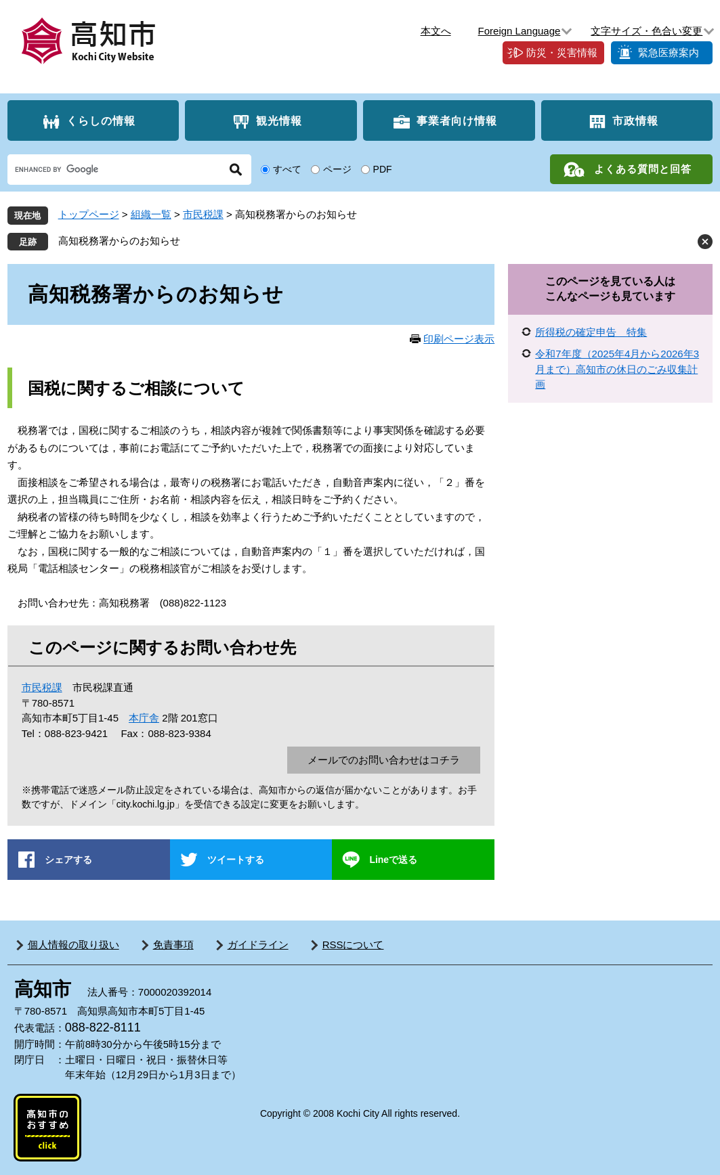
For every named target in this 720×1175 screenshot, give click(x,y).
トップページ (88, 214)
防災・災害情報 (561, 52)
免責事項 (173, 944)
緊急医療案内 (668, 52)
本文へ (436, 31)
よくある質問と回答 (643, 169)
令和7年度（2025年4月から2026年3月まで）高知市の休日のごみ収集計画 (617, 369)
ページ (337, 169)
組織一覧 (151, 214)
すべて (287, 169)
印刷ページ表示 (458, 339)
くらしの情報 (100, 121)
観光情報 (279, 121)
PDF (382, 169)
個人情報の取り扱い (73, 944)
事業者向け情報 (457, 121)
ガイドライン (258, 944)
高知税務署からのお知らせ (119, 240)
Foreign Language (519, 31)
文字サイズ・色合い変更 (646, 31)
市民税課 (203, 214)
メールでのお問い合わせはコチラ (384, 760)
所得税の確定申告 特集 (591, 332)
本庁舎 (144, 718)
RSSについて (353, 944)
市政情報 (635, 121)
